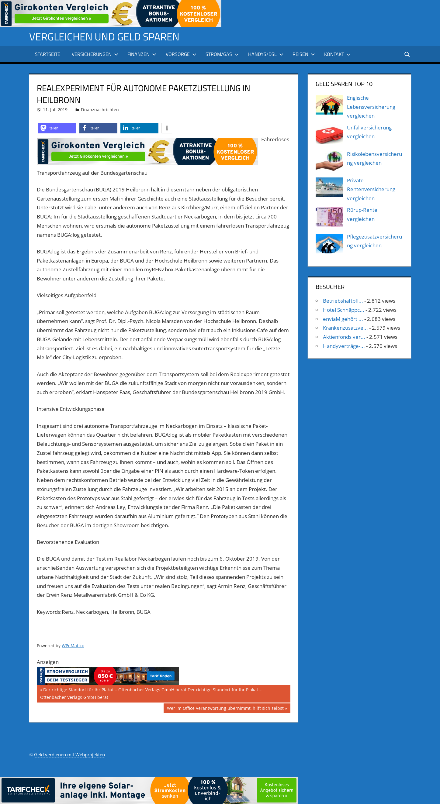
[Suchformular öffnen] (407, 54)
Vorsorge (181, 54)
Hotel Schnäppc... (343, 309)
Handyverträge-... (344, 345)
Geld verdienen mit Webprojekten (69, 754)
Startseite (47, 54)
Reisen (304, 54)
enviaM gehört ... (343, 318)
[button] (57, 128)
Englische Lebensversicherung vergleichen (371, 106)
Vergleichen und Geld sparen (108, 36)
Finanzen (141, 54)
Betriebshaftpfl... (343, 300)
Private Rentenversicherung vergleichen (371, 189)
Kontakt (337, 54)
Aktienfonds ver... (344, 336)
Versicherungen (95, 54)
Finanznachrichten (100, 109)
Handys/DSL (265, 54)
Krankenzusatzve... (345, 327)
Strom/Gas (222, 54)
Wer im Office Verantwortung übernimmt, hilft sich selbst (225, 708)
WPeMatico (73, 645)
